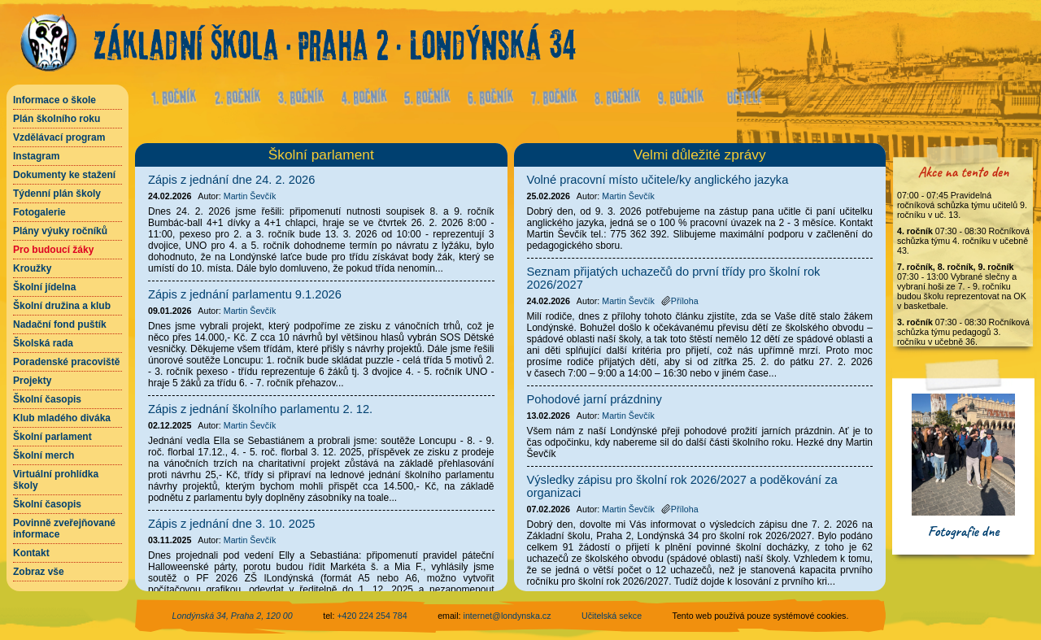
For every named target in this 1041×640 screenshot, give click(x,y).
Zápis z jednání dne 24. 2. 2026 (231, 179)
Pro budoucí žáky (53, 249)
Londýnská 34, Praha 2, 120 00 (232, 615)
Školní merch (43, 455)
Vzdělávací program (59, 137)
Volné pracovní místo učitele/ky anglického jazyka (658, 179)
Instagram (36, 156)
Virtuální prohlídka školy (55, 479)
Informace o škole (54, 100)
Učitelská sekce (611, 615)
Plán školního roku (56, 118)
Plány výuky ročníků (60, 231)
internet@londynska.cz (507, 615)
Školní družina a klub (62, 305)
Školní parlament (52, 436)
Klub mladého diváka (62, 418)
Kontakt (31, 553)
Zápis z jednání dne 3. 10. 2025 (231, 523)
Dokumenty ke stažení (64, 175)
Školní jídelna (44, 287)
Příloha (680, 301)
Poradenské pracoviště (66, 362)
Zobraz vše (38, 571)
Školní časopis (47, 399)
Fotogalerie (39, 212)
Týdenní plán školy (57, 193)
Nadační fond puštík (60, 324)
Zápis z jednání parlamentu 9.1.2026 (245, 294)
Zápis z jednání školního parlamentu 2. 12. (260, 409)
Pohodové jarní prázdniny (594, 399)
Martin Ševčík (250, 196)
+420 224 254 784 (372, 615)
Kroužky (32, 268)
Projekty (32, 380)
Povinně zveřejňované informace (64, 528)
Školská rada (43, 343)
